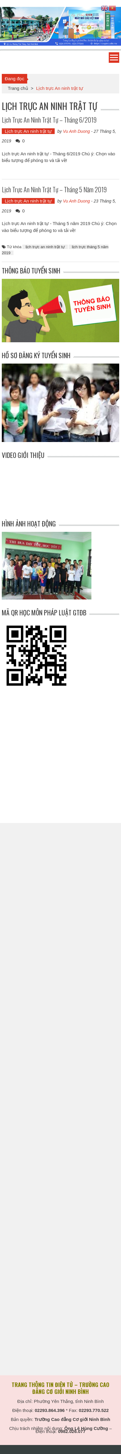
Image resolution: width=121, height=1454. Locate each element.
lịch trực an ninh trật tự (45, 247)
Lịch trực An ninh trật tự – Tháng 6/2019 (49, 119)
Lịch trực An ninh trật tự (28, 131)
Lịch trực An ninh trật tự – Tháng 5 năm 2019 (54, 189)
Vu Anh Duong (76, 131)
